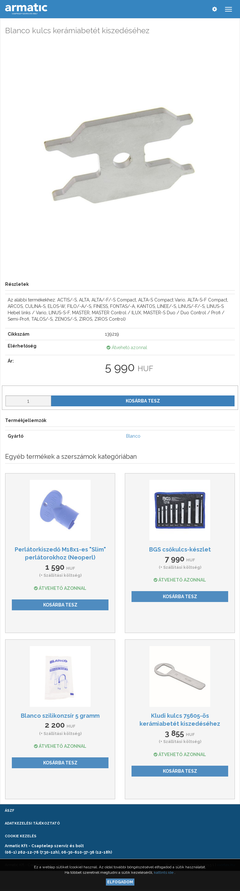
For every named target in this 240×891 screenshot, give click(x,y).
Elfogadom (120, 882)
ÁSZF (9, 811)
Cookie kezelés (20, 836)
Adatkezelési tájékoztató (32, 823)
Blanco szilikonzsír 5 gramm (60, 715)
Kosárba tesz (143, 400)
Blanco (133, 436)
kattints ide (164, 872)
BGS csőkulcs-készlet (180, 549)
